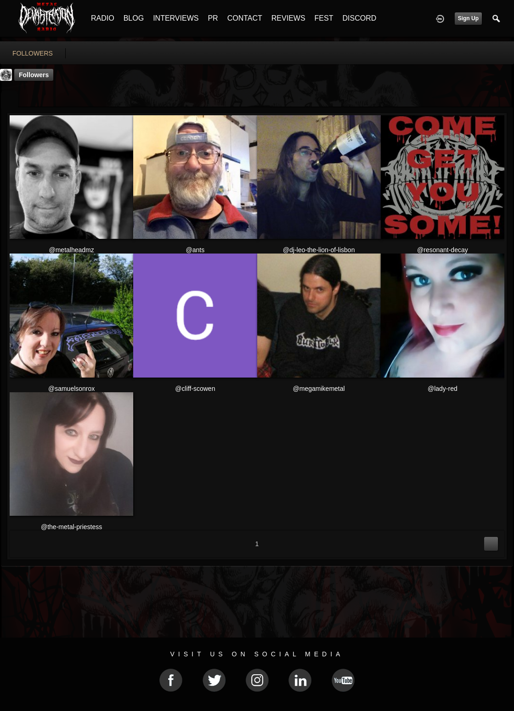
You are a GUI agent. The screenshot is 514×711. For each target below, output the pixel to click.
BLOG (134, 18)
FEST (324, 18)
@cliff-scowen (195, 388)
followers (32, 53)
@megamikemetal (319, 388)
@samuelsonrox (71, 388)
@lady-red (443, 388)
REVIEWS (288, 18)
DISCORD (359, 18)
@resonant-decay (442, 250)
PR (213, 18)
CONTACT (244, 18)
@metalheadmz (71, 250)
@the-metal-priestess (71, 526)
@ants (195, 250)
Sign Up (468, 18)
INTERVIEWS (175, 18)
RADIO (102, 18)
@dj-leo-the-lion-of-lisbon (319, 250)
